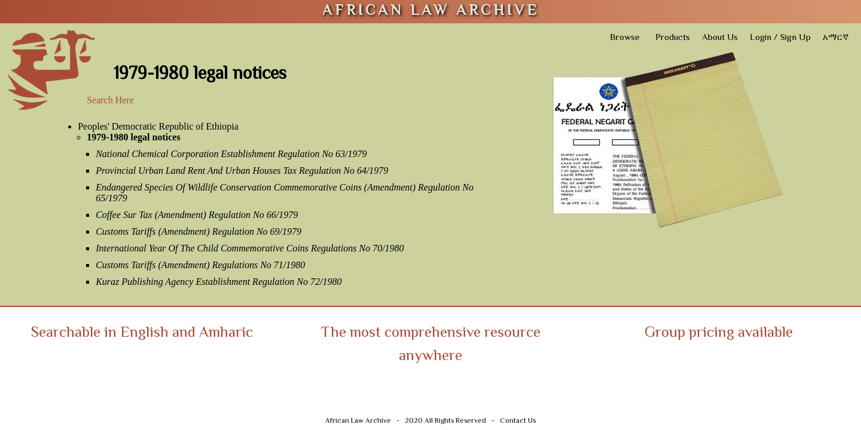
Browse (625, 38)
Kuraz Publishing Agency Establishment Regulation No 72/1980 (218, 282)
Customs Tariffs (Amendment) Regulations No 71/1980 (200, 265)
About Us (720, 38)
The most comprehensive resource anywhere (431, 345)
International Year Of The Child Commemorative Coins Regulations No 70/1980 (250, 248)
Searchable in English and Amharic (142, 333)
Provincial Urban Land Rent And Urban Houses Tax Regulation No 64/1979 (242, 170)
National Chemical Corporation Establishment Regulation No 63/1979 (231, 154)
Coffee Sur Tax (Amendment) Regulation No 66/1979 (197, 215)
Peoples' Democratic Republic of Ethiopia (158, 126)
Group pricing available (719, 333)
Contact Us (518, 421)
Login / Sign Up (780, 38)
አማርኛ (836, 38)
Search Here (110, 100)
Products (672, 38)
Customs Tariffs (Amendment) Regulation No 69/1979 (198, 231)
